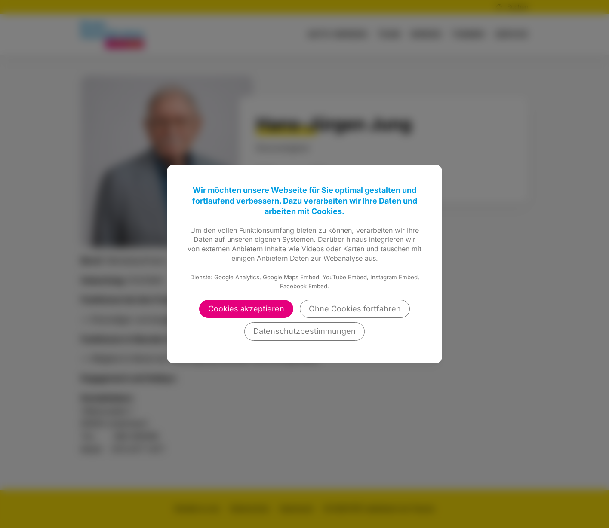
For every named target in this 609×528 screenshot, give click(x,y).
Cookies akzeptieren (246, 308)
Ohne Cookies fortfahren (355, 308)
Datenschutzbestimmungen (304, 331)
